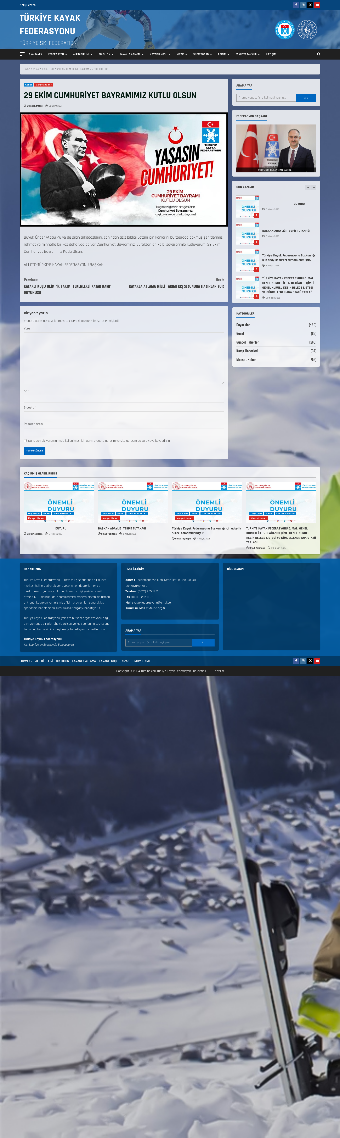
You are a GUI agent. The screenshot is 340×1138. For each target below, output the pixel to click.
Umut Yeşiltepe (34, 533)
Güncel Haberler (247, 342)
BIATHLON (104, 54)
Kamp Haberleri (247, 350)
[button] (22, 54)
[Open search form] (318, 55)
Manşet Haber (43, 84)
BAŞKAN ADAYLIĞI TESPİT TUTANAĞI (247, 233)
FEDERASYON (56, 54)
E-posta (30, 407)
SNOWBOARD (201, 54)
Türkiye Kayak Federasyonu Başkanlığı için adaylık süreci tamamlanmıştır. (247, 260)
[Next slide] (313, 187)
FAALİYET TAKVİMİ (246, 54)
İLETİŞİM (271, 54)
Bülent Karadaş (34, 105)
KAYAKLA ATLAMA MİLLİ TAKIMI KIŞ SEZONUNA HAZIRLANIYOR (174, 283)
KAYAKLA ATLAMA (130, 54)
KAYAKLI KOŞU (158, 54)
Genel (28, 84)
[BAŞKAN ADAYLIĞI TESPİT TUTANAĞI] (133, 502)
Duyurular (243, 324)
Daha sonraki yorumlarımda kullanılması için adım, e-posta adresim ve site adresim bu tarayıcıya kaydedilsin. (99, 441)
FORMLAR (26, 661)
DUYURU (247, 206)
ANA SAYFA (35, 54)
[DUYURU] (59, 502)
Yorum (29, 328)
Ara (306, 97)
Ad (27, 391)
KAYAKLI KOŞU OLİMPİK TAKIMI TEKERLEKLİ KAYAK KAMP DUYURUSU (74, 286)
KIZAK (180, 54)
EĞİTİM (222, 54)
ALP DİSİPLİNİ (81, 54)
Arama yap (244, 85)
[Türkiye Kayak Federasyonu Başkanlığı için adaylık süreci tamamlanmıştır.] (207, 502)
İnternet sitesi (33, 424)
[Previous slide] (308, 187)
